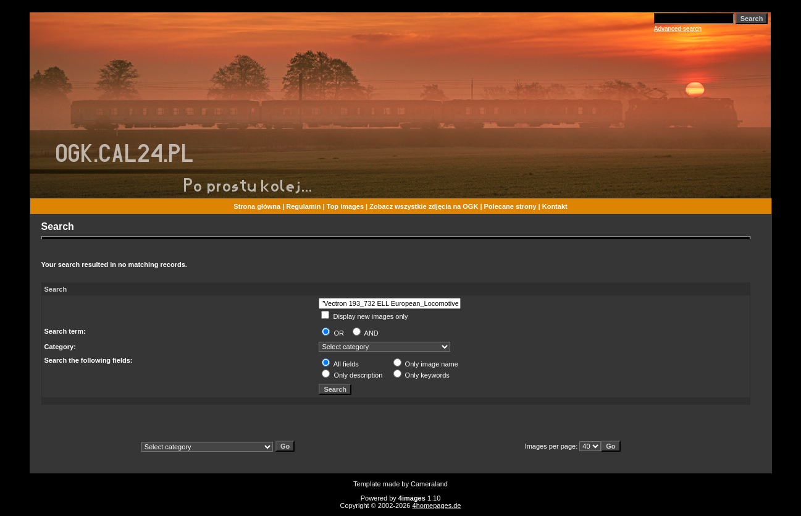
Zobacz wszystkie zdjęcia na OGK (423, 206)
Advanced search (678, 28)
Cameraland (429, 484)
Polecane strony (510, 206)
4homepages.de (437, 505)
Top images (345, 206)
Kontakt (555, 206)
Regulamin (303, 206)
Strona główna (256, 206)
